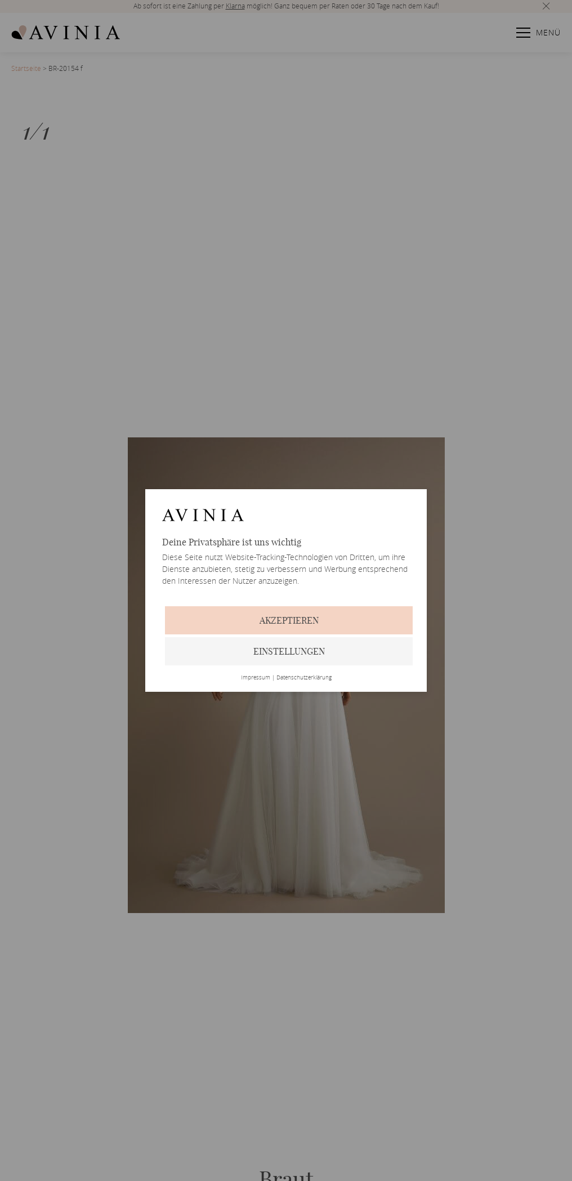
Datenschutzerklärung (304, 678)
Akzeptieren (289, 620)
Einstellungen (289, 651)
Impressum (255, 678)
